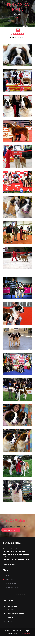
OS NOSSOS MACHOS (13, 583)
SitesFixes (26, 633)
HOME (8, 576)
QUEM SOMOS (10, 579)
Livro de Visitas (11, 595)
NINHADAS (9, 591)
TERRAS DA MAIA (17, 7)
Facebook (11, 622)
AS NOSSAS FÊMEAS (12, 587)
